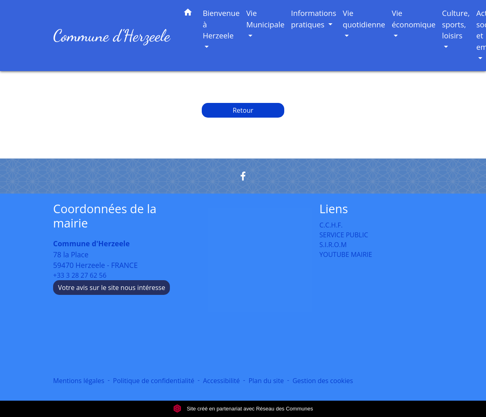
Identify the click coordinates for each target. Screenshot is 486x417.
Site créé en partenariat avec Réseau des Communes (243, 409)
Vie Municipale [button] (265, 18)
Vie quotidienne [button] (364, 18)
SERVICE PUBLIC (343, 234)
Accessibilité (221, 380)
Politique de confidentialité (153, 380)
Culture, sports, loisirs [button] (456, 24)
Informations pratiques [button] (314, 18)
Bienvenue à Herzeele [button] (221, 24)
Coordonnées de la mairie (104, 216)
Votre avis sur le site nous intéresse (111, 287)
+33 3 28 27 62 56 (80, 275)
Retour (243, 110)
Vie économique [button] (413, 18)
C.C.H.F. (331, 225)
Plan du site (266, 380)
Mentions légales (78, 380)
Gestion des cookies (322, 380)
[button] (187, 13)
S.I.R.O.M (333, 244)
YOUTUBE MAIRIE (345, 254)
